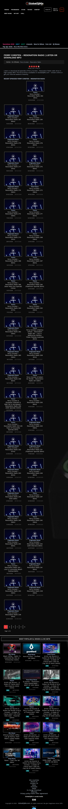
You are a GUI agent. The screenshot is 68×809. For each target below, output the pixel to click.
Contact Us (34, 783)
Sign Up (55, 10)
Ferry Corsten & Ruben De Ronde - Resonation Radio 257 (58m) (34, 378)
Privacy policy (26, 792)
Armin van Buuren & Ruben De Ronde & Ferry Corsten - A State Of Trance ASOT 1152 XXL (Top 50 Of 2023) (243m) (51, 686)
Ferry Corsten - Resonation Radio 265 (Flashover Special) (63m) (35, 284)
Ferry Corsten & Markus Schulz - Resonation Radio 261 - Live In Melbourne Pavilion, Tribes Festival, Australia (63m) (34, 333)
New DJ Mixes (35, 44)
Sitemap (34, 790)
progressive (15, 9)
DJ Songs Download (34, 789)
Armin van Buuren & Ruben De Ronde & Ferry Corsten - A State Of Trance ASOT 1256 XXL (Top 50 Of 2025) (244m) (32, 764)
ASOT (21, 44)
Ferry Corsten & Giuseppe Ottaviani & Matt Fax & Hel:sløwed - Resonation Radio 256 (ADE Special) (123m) (13, 404)
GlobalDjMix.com (24, 801)
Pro (60, 9)
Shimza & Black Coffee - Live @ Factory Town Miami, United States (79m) (12, 736)
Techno (29, 9)
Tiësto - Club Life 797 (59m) (12, 760)
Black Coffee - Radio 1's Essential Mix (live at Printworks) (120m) (12, 658)
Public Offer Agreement (38, 792)
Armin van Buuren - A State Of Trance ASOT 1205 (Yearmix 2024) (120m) (31, 736)
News (34, 787)
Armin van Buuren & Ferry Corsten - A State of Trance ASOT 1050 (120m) (31, 710)
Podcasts (34, 786)
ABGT (16, 44)
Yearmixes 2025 (8, 44)
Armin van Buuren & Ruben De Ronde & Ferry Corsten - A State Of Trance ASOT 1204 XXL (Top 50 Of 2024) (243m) (51, 712)
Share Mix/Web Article (9, 46)
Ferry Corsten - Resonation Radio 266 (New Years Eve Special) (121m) (13, 284)
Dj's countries (34, 780)
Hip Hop (16, 13)
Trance (6, 9)
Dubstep (37, 9)
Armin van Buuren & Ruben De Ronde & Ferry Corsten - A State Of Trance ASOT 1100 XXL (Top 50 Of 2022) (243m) (51, 659)
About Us (34, 781)
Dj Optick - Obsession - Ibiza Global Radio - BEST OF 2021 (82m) (31, 683)
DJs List (44, 44)
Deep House (8, 13)
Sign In (54, 8)
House (23, 9)
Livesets (27, 44)
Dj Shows (51, 44)
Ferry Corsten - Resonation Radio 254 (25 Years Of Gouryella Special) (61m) (13, 426)
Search (47, 9)
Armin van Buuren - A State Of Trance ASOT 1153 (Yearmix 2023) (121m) (12, 684)
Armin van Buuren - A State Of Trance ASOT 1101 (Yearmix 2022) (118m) (51, 736)
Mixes (34, 784)
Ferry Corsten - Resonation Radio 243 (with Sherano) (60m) (35, 543)
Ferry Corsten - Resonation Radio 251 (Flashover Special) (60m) (35, 449)
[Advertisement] (34, 29)
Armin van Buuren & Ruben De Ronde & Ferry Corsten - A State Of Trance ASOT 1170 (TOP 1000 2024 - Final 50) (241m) (12, 712)
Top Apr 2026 (60, 44)
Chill (22, 13)
